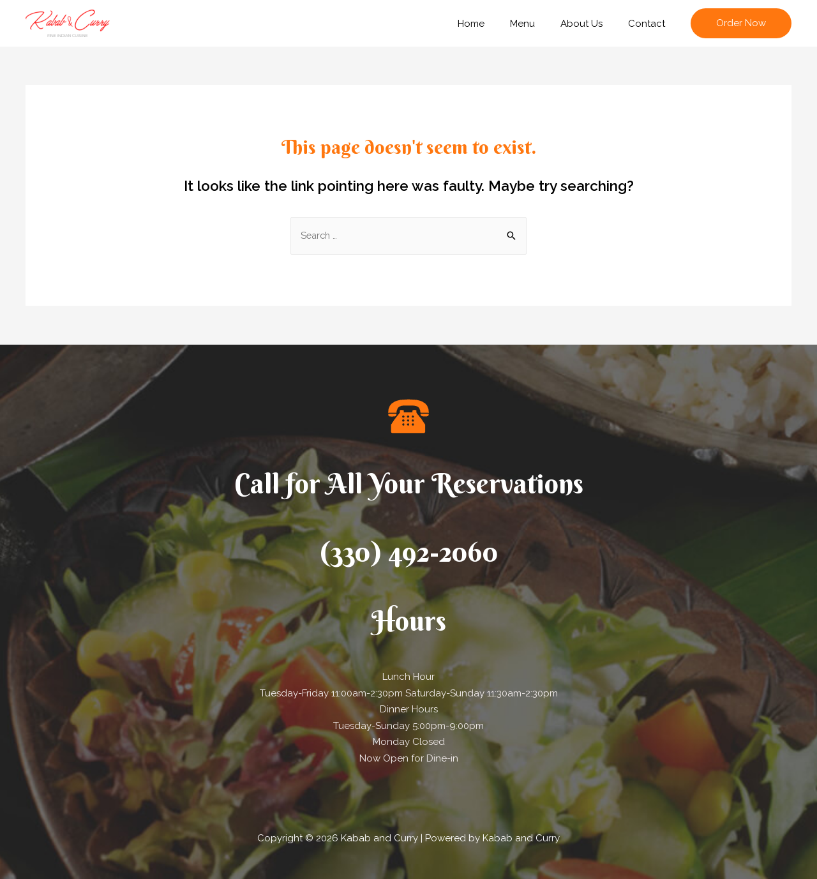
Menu (538, 23)
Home (493, 23)
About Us (591, 23)
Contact (649, 23)
